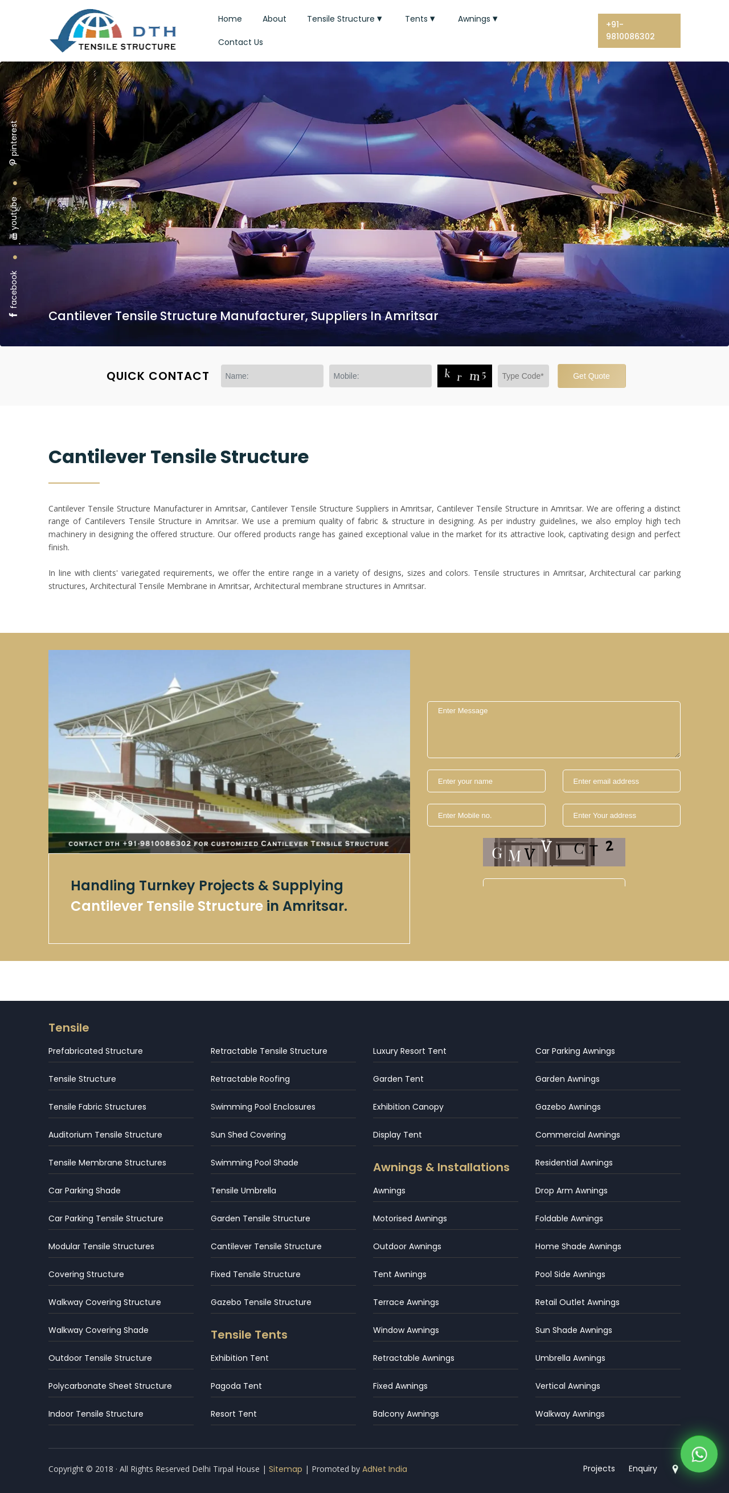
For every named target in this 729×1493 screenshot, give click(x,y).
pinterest (13, 143)
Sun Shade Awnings (573, 1330)
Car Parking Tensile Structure (105, 1218)
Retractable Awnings (413, 1358)
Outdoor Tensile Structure (100, 1358)
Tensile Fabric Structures (97, 1106)
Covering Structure (86, 1274)
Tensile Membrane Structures (107, 1162)
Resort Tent (234, 1414)
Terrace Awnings (406, 1302)
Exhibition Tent (240, 1358)
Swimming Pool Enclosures (263, 1106)
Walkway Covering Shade (98, 1330)
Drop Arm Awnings (571, 1190)
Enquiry (643, 1468)
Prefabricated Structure (95, 1051)
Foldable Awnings (569, 1218)
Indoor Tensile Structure (96, 1414)
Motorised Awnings (410, 1218)
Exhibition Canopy (408, 1106)
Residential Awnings (574, 1162)
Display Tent (397, 1134)
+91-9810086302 (630, 30)
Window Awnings (406, 1330)
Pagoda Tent (236, 1386)
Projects (599, 1468)
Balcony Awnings (406, 1414)
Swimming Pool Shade (254, 1162)
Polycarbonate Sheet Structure (110, 1386)
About (274, 18)
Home (230, 18)
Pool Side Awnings (570, 1274)
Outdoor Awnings (407, 1246)
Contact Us (240, 42)
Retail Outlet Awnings (577, 1302)
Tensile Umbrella (243, 1190)
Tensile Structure (345, 18)
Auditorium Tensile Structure (105, 1134)
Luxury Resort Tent (410, 1051)
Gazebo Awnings (568, 1106)
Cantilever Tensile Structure (266, 1246)
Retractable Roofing (250, 1079)
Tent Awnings (400, 1274)
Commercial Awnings (577, 1134)
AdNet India (384, 1469)
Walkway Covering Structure (104, 1302)
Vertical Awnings (567, 1386)
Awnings (479, 18)
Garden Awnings (567, 1079)
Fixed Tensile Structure (256, 1274)
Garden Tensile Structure (260, 1218)
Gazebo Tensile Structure (261, 1302)
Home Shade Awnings (578, 1246)
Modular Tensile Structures (101, 1246)
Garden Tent (398, 1079)
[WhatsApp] (699, 1458)
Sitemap (285, 1469)
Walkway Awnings (570, 1414)
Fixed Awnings (400, 1386)
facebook (13, 295)
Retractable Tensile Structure (269, 1051)
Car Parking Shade (84, 1190)
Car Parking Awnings (575, 1051)
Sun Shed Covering (248, 1134)
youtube (13, 218)
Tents (421, 18)
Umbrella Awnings (570, 1358)
